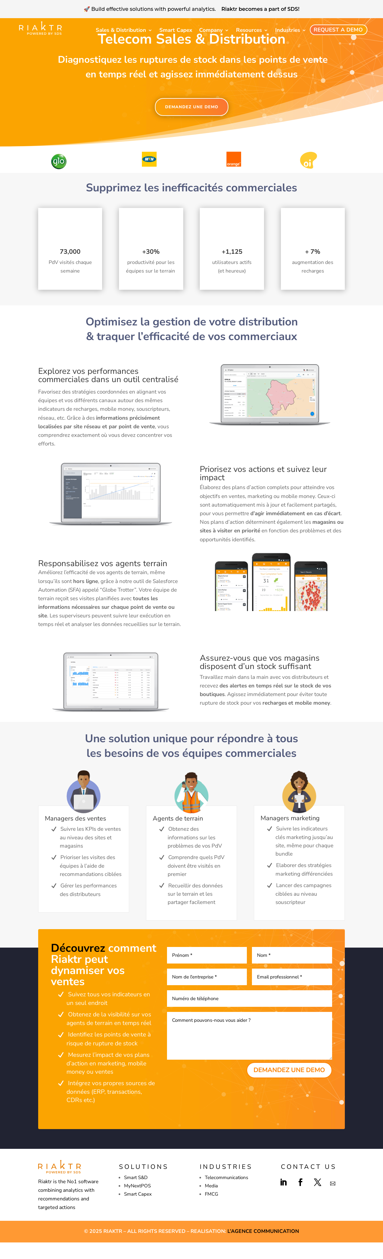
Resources (249, 30)
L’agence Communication (263, 1247)
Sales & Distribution (121, 30)
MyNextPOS (137, 1202)
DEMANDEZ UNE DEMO (191, 123)
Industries (287, 30)
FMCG (211, 1210)
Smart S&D (136, 1194)
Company (211, 30)
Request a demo (338, 29)
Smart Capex (175, 30)
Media (211, 1202)
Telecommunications (226, 1194)
